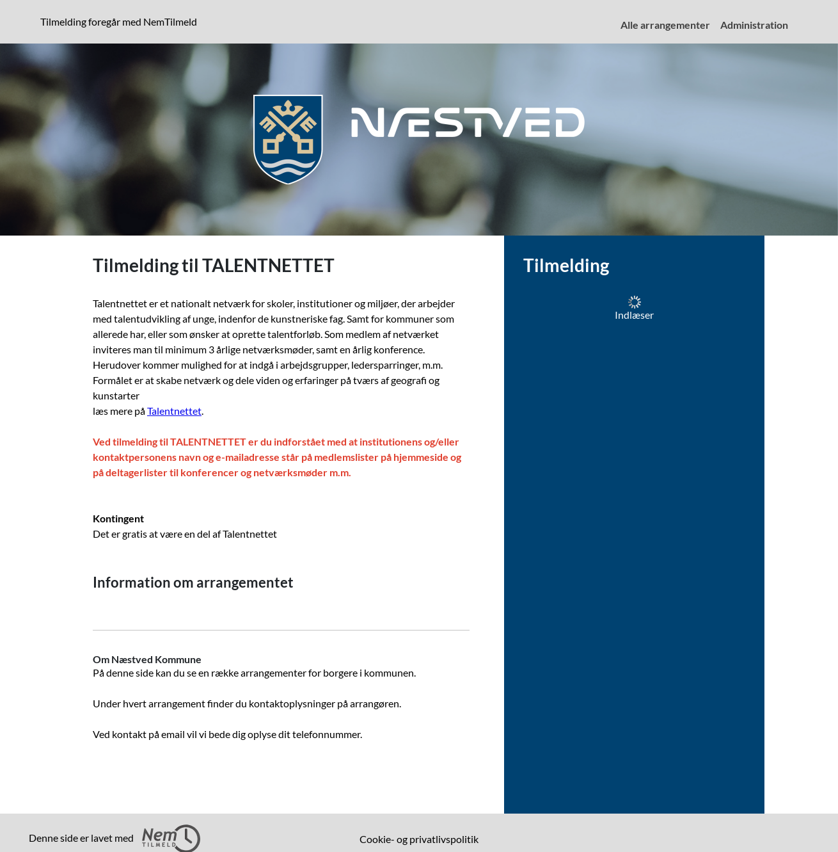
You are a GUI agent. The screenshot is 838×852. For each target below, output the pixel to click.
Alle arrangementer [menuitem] (665, 25)
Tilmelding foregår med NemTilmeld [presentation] (118, 21)
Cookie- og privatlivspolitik (419, 839)
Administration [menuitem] (754, 25)
